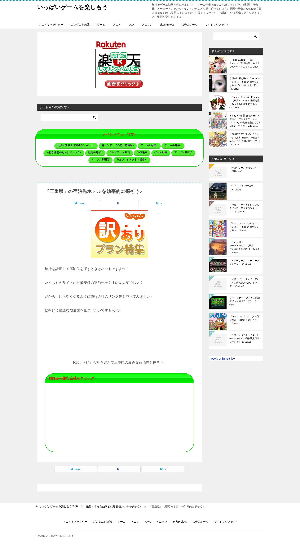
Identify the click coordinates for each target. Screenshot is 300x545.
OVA (131, 24)
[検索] (69, 117)
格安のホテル (189, 24)
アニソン (147, 24)
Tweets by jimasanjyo (222, 358)
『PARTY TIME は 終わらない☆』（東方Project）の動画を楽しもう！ (244, 139)
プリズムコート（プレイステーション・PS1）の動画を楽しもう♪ (244, 227)
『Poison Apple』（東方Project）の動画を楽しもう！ (244, 63)
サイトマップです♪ (216, 24)
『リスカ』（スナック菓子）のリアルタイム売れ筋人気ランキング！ (244, 338)
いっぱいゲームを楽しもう (72, 6)
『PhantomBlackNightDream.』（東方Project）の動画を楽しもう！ (244, 102)
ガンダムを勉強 (80, 24)
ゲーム (101, 24)
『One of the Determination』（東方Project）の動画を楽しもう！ (244, 247)
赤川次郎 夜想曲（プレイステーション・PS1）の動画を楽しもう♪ (244, 83)
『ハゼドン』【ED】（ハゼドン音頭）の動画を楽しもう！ (244, 320)
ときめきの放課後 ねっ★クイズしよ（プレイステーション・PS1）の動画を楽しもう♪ (244, 120)
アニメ (117, 24)
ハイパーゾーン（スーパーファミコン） (244, 262)
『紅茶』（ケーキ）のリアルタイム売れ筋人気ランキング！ (244, 282)
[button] (119, 64)
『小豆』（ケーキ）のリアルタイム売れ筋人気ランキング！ (244, 208)
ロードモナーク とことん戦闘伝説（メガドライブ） (244, 301)
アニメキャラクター (51, 24)
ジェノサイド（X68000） (242, 188)
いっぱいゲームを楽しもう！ (244, 169)
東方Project (167, 24)
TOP (59, 506)
